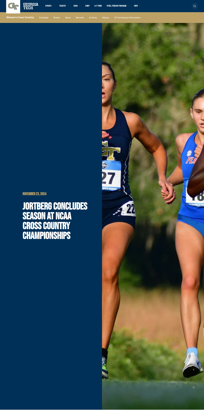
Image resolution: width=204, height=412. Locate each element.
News (68, 19)
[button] (195, 7)
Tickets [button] (64, 7)
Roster (56, 19)
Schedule (43, 19)
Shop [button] (91, 7)
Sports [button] (48, 7)
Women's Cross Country (20, 19)
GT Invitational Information (127, 19)
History (105, 19)
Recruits (80, 19)
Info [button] (144, 7)
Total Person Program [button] (122, 7)
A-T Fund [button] (102, 7)
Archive (93, 19)
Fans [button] (78, 7)
